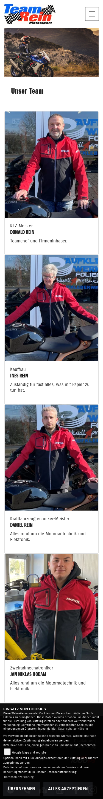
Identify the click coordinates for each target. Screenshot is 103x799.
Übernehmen (21, 789)
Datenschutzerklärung (73, 728)
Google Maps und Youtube (29, 752)
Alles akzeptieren (68, 789)
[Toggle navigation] (92, 14)
